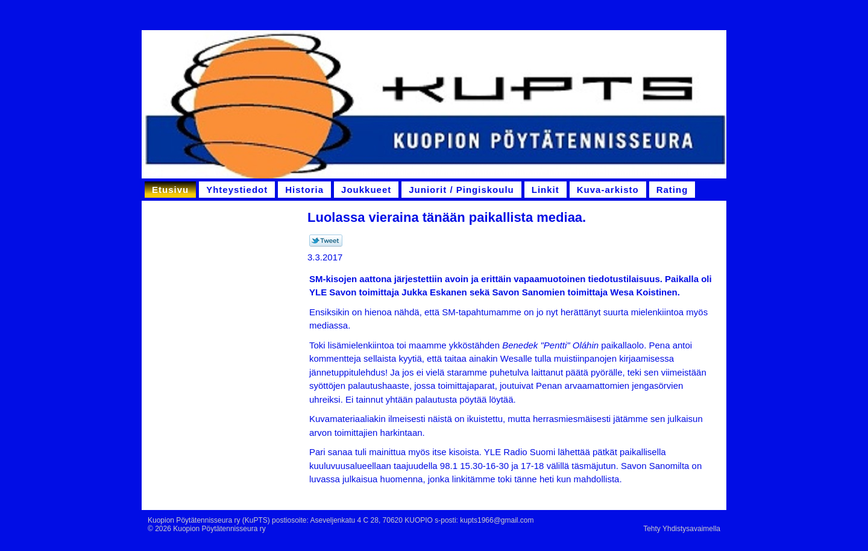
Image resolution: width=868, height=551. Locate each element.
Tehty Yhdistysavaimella (681, 528)
